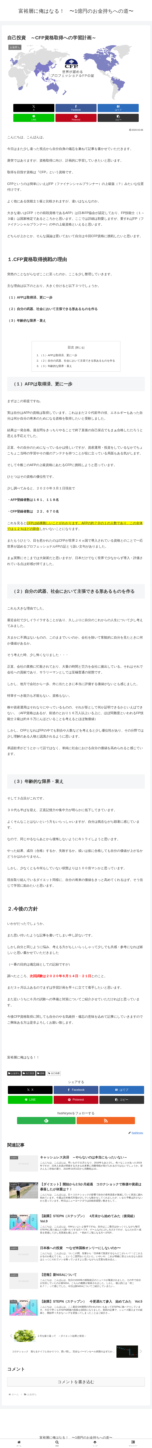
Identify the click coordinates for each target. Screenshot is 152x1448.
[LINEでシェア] (88, 108)
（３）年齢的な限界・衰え (54, 357)
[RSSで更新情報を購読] (80, 1112)
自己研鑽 (54, 1064)
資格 (41, 1064)
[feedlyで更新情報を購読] (72, 1112)
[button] (134, 108)
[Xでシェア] (18, 108)
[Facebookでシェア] (41, 108)
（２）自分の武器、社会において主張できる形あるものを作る (77, 351)
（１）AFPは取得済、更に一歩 (57, 345)
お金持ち (14, 1064)
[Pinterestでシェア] (111, 108)
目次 (71, 337)
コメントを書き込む (76, 1381)
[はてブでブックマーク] (64, 108)
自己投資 (28, 1064)
